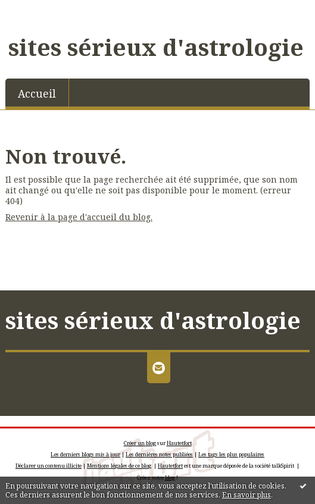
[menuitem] (37, 93)
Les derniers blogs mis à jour (85, 454)
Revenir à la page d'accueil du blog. (78, 217)
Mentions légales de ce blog (119, 465)
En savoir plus (246, 495)
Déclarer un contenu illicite (48, 465)
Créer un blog (140, 443)
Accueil (37, 93)
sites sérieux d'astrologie (156, 47)
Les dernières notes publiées (159, 454)
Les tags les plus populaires (231, 454)
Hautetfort (179, 443)
